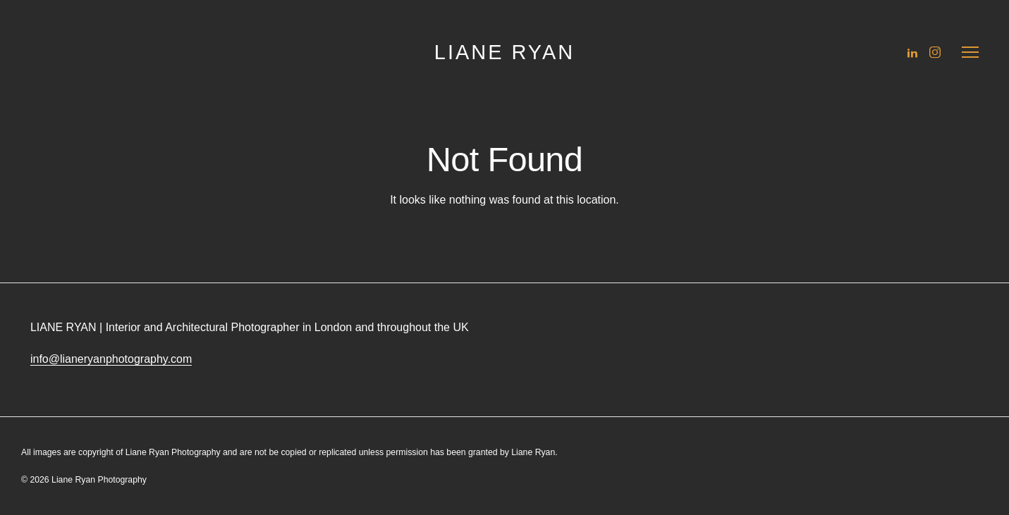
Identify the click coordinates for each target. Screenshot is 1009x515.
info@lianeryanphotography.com (111, 359)
